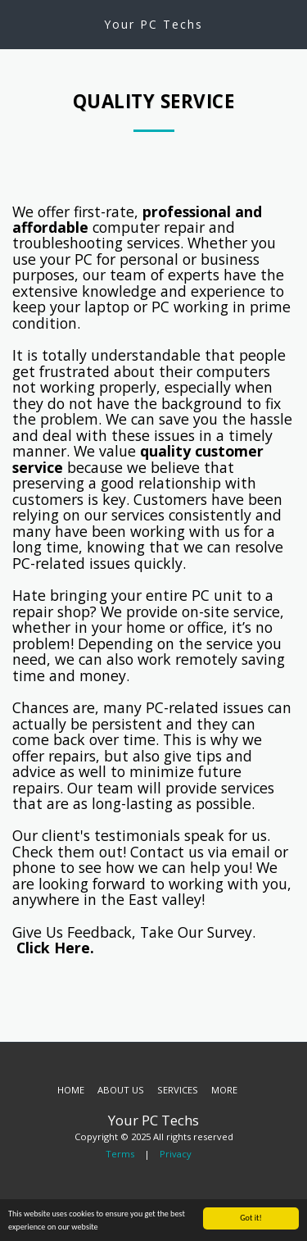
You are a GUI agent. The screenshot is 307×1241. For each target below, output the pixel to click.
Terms (120, 1154)
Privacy (176, 1154)
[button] (18, 23)
